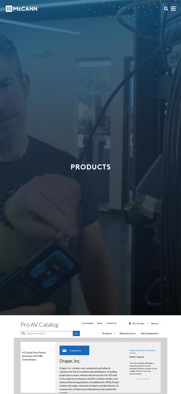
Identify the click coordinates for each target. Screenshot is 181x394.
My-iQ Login (138, 323)
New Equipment (149, 333)
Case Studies (87, 323)
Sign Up (154, 323)
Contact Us (111, 323)
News (99, 323)
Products (108, 333)
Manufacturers (128, 333)
